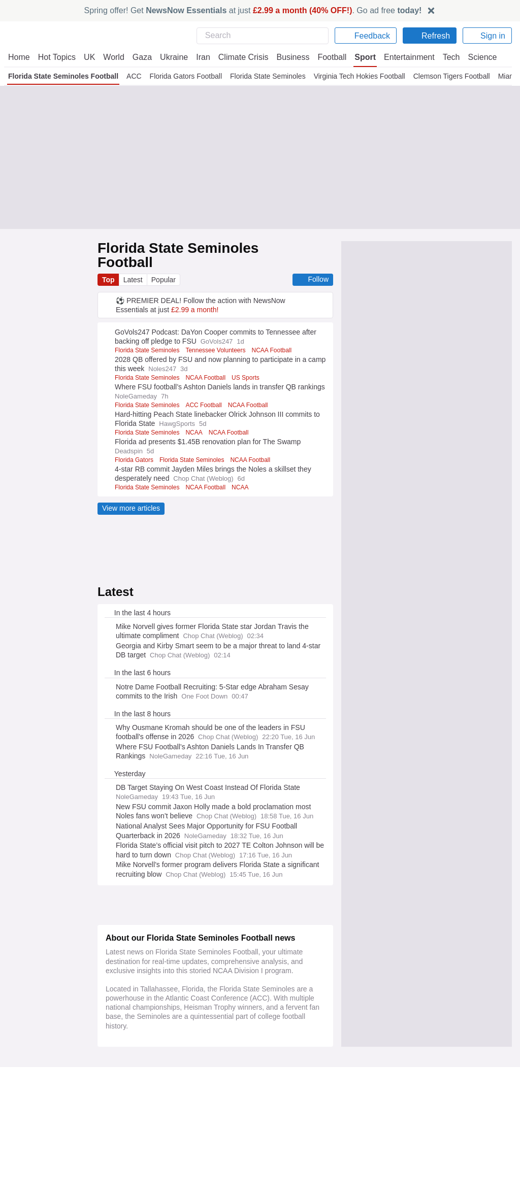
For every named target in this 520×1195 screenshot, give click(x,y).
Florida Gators (134, 445)
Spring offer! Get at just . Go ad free (253, 10)
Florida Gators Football (184, 76)
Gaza (140, 57)
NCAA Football (207, 363)
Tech (444, 57)
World (113, 57)
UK (89, 57)
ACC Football (205, 390)
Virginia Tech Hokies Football (358, 76)
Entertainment (403, 57)
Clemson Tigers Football (450, 76)
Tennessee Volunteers (219, 336)
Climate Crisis (238, 57)
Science (475, 57)
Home (18, 57)
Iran (198, 57)
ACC (134, 76)
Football (327, 57)
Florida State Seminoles (267, 76)
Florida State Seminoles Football (63, 76)
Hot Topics (57, 57)
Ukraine (170, 57)
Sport (360, 57)
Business (288, 57)
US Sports (246, 363)
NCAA (195, 418)
